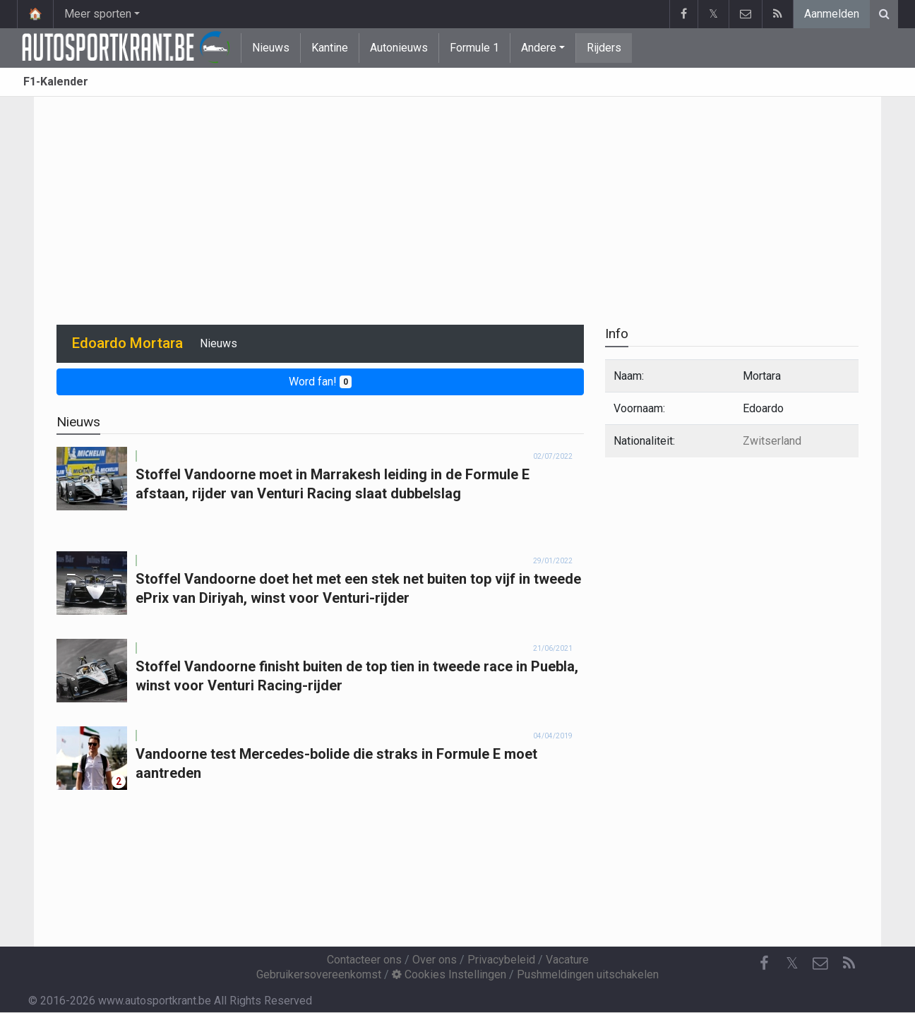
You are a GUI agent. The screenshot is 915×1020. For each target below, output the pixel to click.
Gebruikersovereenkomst (318, 974)
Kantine (329, 47)
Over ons (434, 959)
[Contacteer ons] (820, 963)
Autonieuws (399, 47)
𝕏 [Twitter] (792, 963)
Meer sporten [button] (97, 13)
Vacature (567, 959)
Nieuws (270, 47)
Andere (538, 47)
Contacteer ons (364, 959)
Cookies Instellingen (449, 974)
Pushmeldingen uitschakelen (588, 974)
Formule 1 (474, 47)
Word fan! (320, 381)
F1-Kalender (55, 81)
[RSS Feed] (849, 963)
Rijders (604, 47)
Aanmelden (831, 13)
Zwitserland (772, 441)
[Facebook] (764, 963)
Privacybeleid (501, 959)
